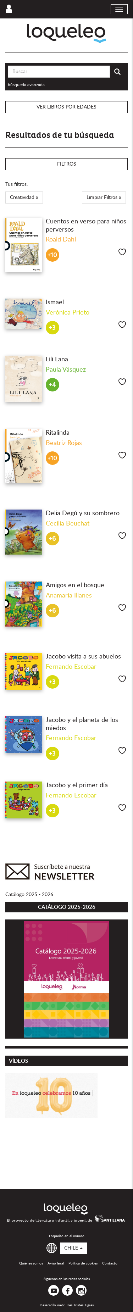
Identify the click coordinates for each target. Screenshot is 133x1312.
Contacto (109, 1263)
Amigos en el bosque (75, 585)
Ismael (55, 302)
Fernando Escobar (71, 667)
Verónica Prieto (67, 313)
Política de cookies (83, 1263)
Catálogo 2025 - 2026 (29, 894)
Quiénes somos (31, 1263)
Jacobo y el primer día (77, 785)
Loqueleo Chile (66, 33)
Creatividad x (24, 197)
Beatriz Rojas (64, 443)
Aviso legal (56, 1263)
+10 (52, 255)
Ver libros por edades (66, 107)
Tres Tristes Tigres (80, 1305)
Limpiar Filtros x (104, 197)
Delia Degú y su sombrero (83, 513)
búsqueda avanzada (26, 85)
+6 (52, 539)
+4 (52, 385)
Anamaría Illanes (69, 596)
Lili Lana (57, 359)
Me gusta (122, 252)
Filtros (66, 164)
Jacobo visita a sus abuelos (83, 657)
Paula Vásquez (66, 370)
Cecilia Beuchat (67, 524)
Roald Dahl (61, 240)
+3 (52, 328)
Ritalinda (58, 433)
